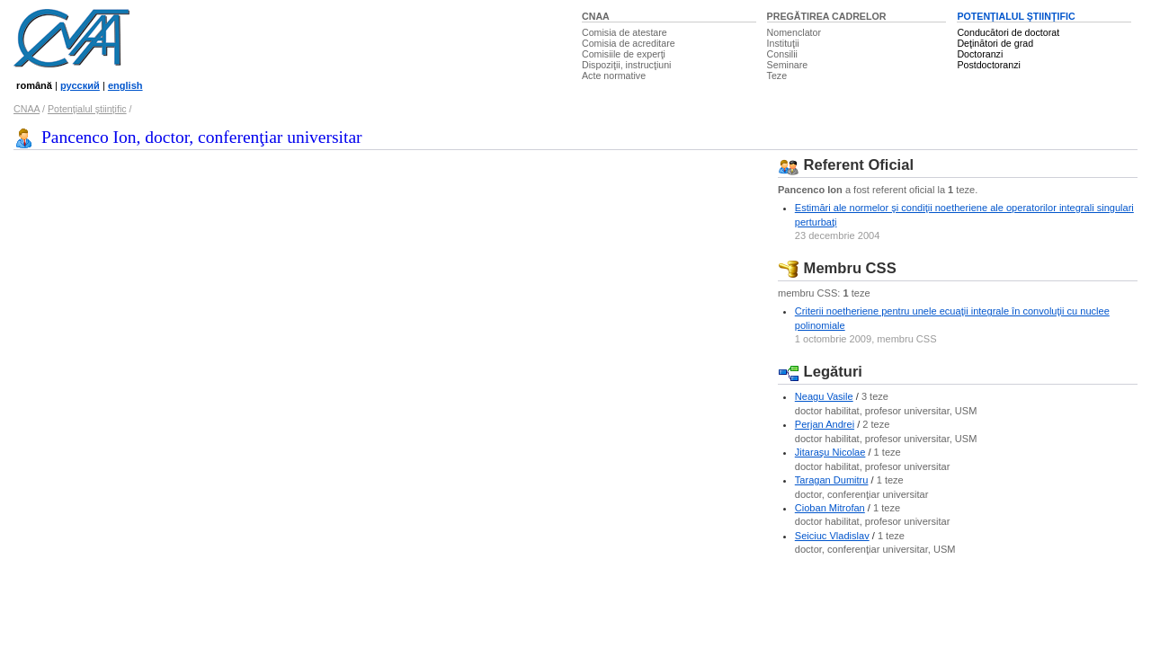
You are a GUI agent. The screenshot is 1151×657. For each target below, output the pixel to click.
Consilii (782, 54)
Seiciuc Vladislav (832, 535)
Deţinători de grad (995, 43)
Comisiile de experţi (623, 54)
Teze (777, 75)
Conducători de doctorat (1008, 32)
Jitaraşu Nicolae (830, 452)
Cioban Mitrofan (830, 507)
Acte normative (614, 75)
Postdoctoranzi (989, 64)
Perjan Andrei (824, 424)
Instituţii (783, 43)
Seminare (787, 64)
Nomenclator (794, 32)
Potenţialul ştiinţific (87, 108)
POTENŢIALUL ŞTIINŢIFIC (1016, 16)
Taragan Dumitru (832, 480)
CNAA (596, 16)
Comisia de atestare (624, 32)
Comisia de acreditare (628, 43)
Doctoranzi (980, 54)
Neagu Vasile (824, 396)
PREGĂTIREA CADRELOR (827, 16)
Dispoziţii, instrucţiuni (627, 64)
